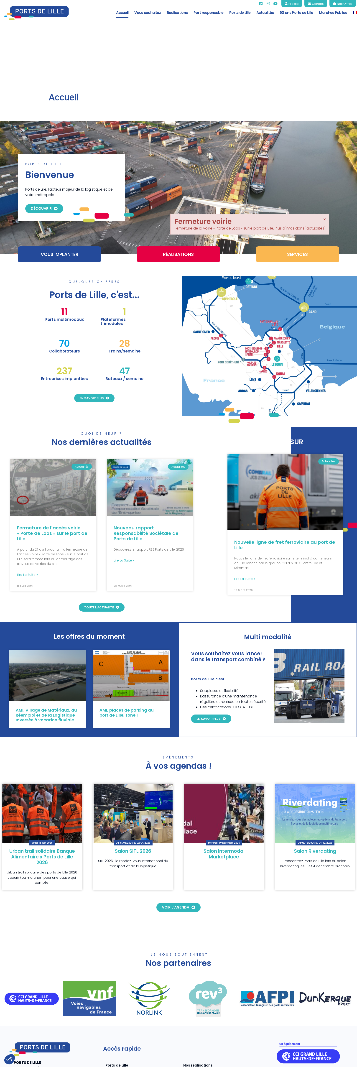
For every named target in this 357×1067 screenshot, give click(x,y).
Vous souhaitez (147, 12)
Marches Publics (333, 12)
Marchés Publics (198, 1030)
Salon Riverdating (315, 800)
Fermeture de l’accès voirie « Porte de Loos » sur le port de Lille (52, 483)
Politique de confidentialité (289, 1060)
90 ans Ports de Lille (296, 12)
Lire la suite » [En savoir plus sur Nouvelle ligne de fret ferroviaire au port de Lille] (244, 528)
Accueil (122, 12)
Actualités (265, 12)
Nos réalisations (198, 1014)
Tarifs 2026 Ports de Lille (205, 1022)
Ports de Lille (239, 12)
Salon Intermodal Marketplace (224, 803)
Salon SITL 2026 (133, 800)
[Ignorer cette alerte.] (324, 151)
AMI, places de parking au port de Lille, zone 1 (126, 662)
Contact (343, 1060)
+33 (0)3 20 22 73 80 (31, 1033)
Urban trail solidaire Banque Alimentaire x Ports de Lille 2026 (42, 806)
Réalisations (177, 12)
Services (113, 1022)
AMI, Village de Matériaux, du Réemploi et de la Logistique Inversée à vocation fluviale (46, 664)
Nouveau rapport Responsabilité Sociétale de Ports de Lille (146, 483)
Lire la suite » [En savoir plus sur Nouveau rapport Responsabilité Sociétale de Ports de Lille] (124, 510)
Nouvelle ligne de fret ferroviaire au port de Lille (284, 494)
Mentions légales (244, 1060)
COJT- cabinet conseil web (83, 1060)
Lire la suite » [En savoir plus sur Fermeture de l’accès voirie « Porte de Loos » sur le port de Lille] (27, 524)
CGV (323, 1060)
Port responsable (208, 12)
